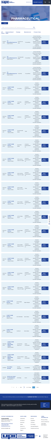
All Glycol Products (37, 89)
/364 (37, 387)
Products (22, 420)
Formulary (33, 424)
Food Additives (37, 377)
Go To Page (29, 387)
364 (21, 387)
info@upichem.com (5, 426)
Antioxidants (36, 373)
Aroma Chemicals (37, 36)
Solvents (37, 83)
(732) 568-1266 (5, 424)
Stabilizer (37, 88)
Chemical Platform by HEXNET (45, 436)
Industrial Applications (37, 48)
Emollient (37, 85)
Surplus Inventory (35, 428)
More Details (45, 42)
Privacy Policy (44, 419)
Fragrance (37, 45)
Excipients (37, 91)
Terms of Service (45, 421)
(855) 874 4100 (29, 2)
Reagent (37, 40)
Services (22, 422)
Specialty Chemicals (37, 41)
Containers (37, 365)
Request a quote (37, 2)
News (21, 424)
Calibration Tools (36, 368)
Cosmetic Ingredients (37, 47)
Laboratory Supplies (37, 367)
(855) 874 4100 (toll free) (7, 423)
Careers (33, 422)
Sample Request (34, 426)
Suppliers (33, 420)
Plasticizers (37, 92)
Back (4, 23)
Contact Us (23, 428)
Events (32, 418)
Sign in (21, 430)
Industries (22, 418)
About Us (22, 426)
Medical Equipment (37, 369)
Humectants (36, 84)
